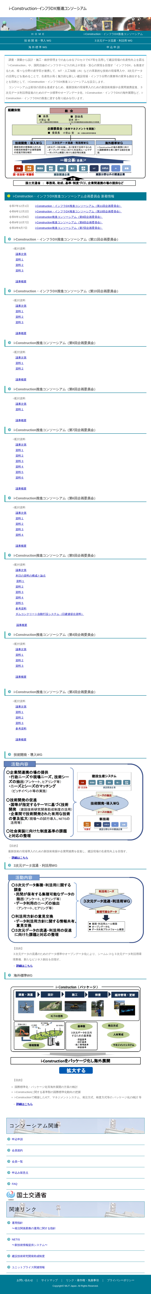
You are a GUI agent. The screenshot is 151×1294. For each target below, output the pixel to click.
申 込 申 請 (113, 47)
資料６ (20, 477)
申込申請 (17, 1139)
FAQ (14, 1183)
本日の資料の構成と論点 (31, 575)
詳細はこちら (20, 857)
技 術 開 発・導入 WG (37, 40)
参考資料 (21, 608)
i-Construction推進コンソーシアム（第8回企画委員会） (69, 222)
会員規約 (17, 1150)
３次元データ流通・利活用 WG (113, 40)
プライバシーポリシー (120, 1280)
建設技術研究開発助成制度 (28, 1256)
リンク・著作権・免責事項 (82, 1280)
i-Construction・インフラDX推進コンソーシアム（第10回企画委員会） (78, 211)
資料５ (20, 472)
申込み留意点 (20, 1172)
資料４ (20, 466)
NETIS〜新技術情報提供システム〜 (29, 1242)
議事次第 (21, 254)
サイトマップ (49, 1280)
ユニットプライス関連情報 (28, 1267)
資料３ (20, 270)
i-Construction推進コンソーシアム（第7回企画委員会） (69, 227)
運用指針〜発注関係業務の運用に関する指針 (34, 1225)
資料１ (20, 259)
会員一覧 (17, 1161)
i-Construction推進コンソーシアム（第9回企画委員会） (69, 216)
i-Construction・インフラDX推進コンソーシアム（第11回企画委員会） (78, 205)
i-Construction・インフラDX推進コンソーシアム (113, 33)
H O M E (37, 33)
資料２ (20, 265)
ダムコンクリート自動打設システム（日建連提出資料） (50, 614)
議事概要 (21, 281)
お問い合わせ (25, 1280)
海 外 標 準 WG (37, 47)
